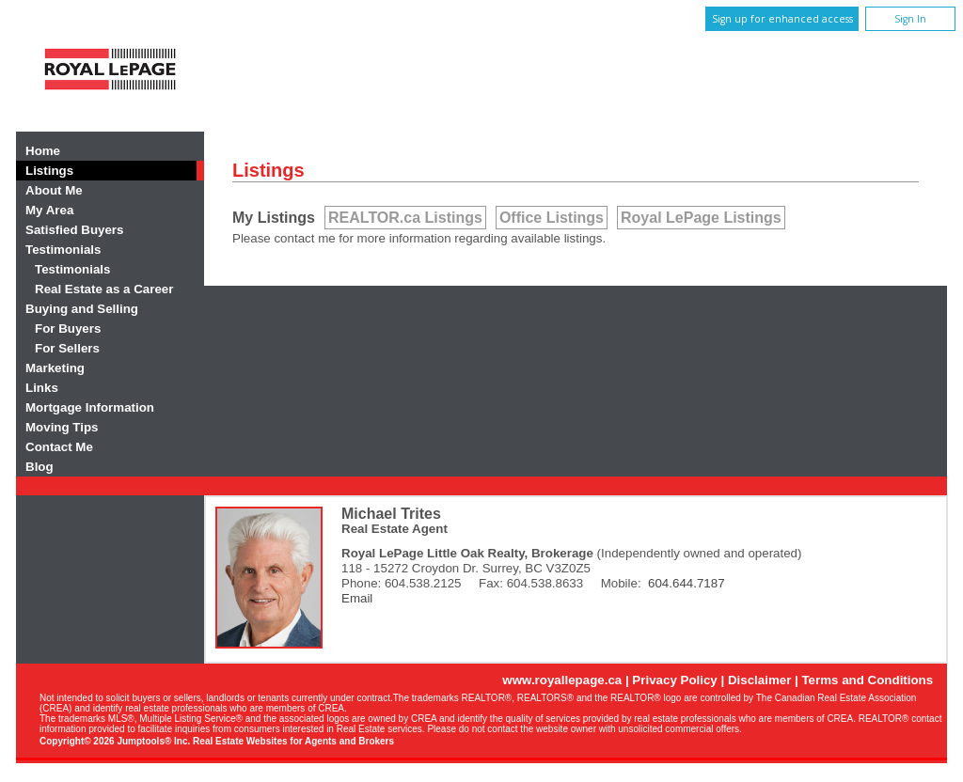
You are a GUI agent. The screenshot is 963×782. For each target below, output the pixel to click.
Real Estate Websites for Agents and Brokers (293, 741)
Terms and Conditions (867, 680)
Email (356, 598)
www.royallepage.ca (562, 680)
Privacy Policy (674, 680)
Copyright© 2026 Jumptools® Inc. (114, 741)
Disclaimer (759, 680)
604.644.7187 (686, 583)
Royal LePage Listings (701, 218)
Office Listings (551, 218)
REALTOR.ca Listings (405, 218)
